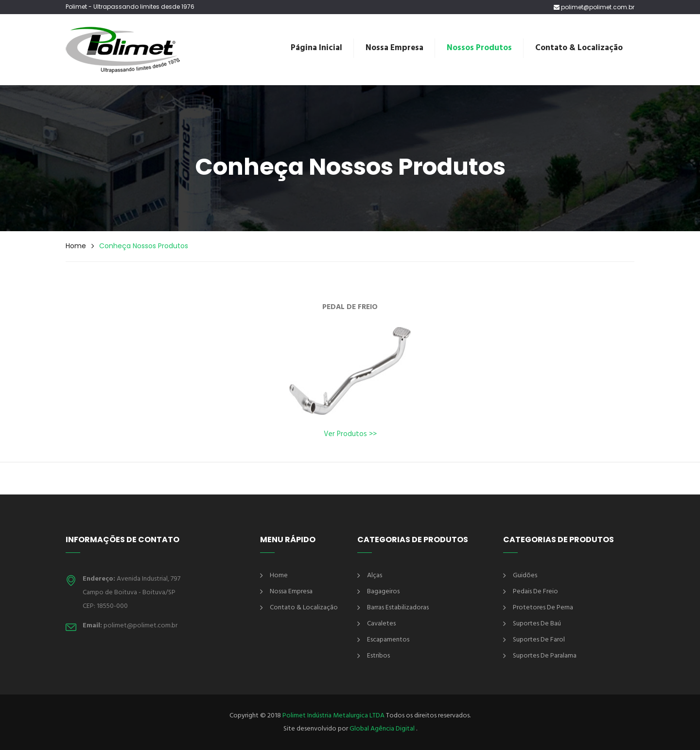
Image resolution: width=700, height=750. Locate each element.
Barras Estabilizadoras (398, 607)
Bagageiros (383, 591)
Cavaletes (381, 623)
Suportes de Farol (539, 639)
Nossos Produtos (479, 48)
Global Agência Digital (383, 728)
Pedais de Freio (535, 591)
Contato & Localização (579, 48)
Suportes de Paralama (545, 655)
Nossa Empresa (394, 48)
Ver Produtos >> (350, 434)
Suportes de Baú (537, 623)
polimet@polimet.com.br (594, 7)
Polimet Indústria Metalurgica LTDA (333, 715)
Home (76, 246)
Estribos (378, 655)
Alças (374, 575)
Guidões (525, 575)
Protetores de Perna (543, 607)
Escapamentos (388, 639)
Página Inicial (316, 48)
